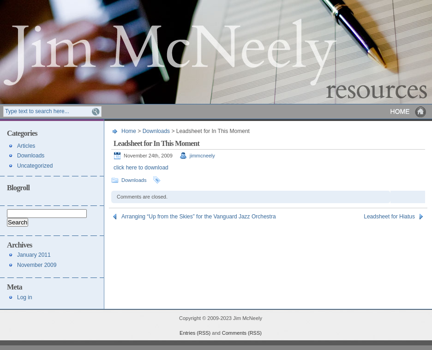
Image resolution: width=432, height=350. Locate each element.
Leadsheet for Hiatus (389, 216)
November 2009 (36, 265)
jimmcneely (202, 155)
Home (409, 111)
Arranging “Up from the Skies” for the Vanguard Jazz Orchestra (198, 216)
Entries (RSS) (195, 333)
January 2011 (34, 255)
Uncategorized (35, 166)
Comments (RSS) (242, 333)
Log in (24, 297)
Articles (26, 146)
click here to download (141, 167)
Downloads (156, 131)
